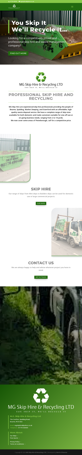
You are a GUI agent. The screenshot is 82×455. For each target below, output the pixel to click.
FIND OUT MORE (18, 53)
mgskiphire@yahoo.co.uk (23, 425)
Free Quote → (15, 438)
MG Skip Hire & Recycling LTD (36, 452)
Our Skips (41, 203)
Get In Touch (41, 277)
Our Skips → (14, 436)
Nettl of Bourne (61, 452)
